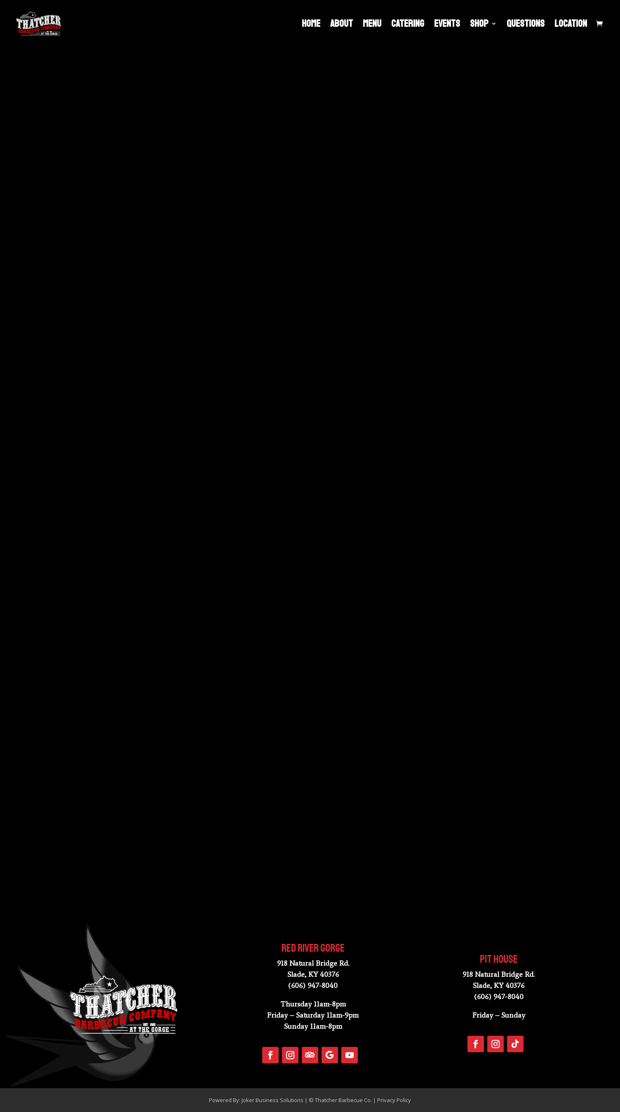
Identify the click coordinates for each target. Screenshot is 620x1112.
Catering (407, 25)
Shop (479, 25)
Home (311, 25)
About (341, 25)
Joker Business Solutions (272, 1100)
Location (570, 25)
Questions (526, 25)
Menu (372, 25)
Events (447, 25)
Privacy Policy (394, 1100)
